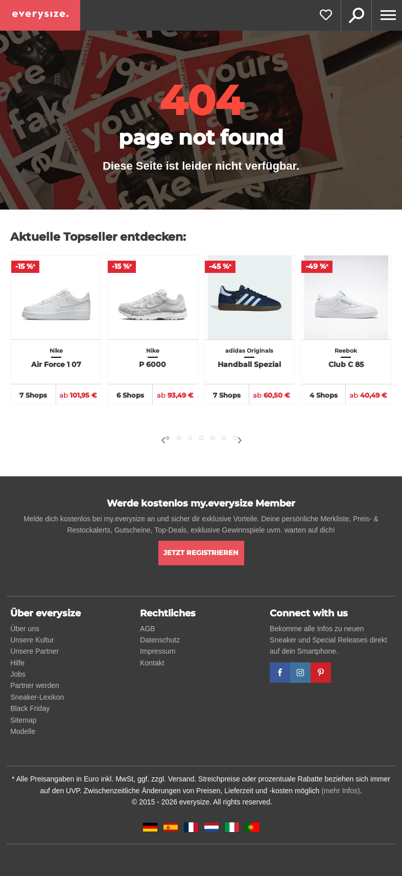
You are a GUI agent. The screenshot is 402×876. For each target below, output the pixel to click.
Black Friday (30, 708)
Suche (356, 15)
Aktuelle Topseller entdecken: (98, 237)
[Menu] (386, 15)
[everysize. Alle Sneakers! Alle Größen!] (40, 15)
